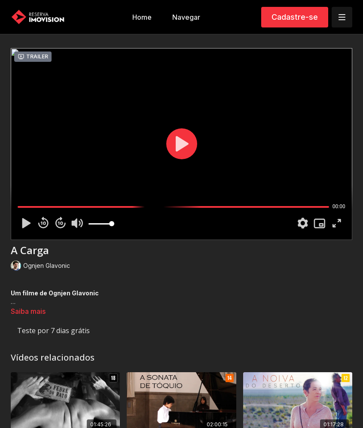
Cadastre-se (294, 16)
